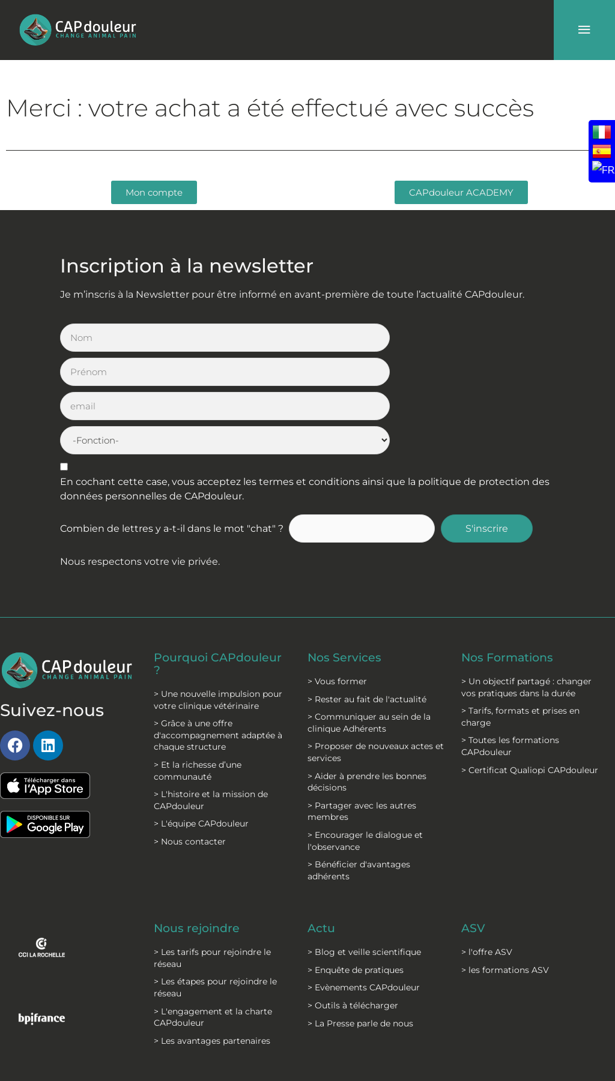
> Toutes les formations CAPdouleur (510, 642)
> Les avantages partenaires (212, 937)
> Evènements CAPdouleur (364, 884)
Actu (322, 825)
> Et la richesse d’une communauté (197, 666)
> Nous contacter (190, 737)
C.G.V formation (299, 1027)
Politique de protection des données (216, 1033)
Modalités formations (301, 1063)
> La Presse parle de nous (360, 919)
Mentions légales (221, 997)
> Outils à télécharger (353, 901)
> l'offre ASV (486, 848)
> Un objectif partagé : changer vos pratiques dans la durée (526, 584)
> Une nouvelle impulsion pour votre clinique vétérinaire (218, 596)
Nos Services (345, 554)
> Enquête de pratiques (356, 866)
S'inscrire (493, 426)
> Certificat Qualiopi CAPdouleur (529, 666)
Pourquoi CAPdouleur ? (221, 560)
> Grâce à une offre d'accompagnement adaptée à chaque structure (218, 631)
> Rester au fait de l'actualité (367, 596)
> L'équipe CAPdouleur (201, 719)
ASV (473, 825)
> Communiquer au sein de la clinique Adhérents (369, 619)
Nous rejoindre (199, 825)
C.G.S (289, 997)
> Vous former (337, 578)
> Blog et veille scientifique (364, 848)
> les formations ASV (505, 866)
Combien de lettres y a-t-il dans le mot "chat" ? (171, 426)
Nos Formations (510, 554)
